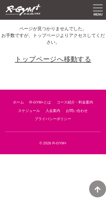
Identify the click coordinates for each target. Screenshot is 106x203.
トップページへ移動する (53, 59)
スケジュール (29, 111)
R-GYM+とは (40, 102)
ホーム (18, 102)
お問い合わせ (77, 111)
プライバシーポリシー (53, 119)
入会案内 (53, 111)
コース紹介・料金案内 (75, 102)
